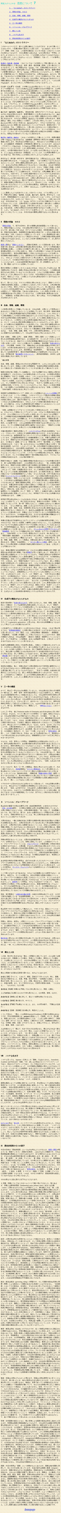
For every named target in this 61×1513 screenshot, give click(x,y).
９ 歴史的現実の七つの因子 (19, 38)
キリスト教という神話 (38, 542)
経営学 (14, 882)
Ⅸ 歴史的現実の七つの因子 (13, 1146)
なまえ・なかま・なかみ (10, 63)
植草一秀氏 (52, 1150)
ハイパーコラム (34, 431)
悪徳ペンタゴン (18, 245)
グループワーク (33, 844)
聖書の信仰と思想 (45, 773)
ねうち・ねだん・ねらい (10, 137)
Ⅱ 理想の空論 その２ (10, 222)
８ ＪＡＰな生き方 (16, 35)
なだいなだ (5, 1123)
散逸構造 (5, 531)
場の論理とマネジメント (25, 354)
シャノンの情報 (51, 393)
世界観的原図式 (15, 630)
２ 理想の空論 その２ (18, 12)
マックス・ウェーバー (20, 867)
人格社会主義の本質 (23, 894)
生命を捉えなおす (20, 603)
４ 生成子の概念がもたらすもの (21, 19)
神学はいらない (46, 706)
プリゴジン (54, 529)
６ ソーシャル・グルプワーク (20, 27)
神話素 (4, 656)
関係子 (29, 552)
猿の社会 (4, 938)
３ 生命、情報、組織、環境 (19, 15)
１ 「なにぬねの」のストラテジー (22, 8)
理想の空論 (6, 226)
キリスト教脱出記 (33, 769)
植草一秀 (4, 245)
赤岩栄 (18, 769)
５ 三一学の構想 (15, 23)
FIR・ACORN (7, 808)
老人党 (16, 1123)
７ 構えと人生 (15, 31)
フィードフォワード (13, 476)
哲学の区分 (52, 731)
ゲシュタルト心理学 (41, 529)
